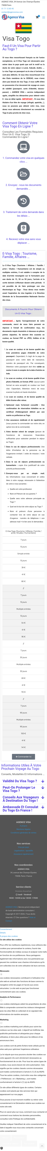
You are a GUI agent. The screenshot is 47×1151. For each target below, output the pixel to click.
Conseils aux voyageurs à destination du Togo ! (21, 799)
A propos (23, 826)
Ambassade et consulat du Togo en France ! (20, 808)
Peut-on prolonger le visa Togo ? (19, 789)
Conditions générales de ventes (23, 833)
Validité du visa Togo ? (20, 781)
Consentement (6, 929)
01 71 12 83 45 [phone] (7, 9)
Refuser (5, 1138)
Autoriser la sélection (10, 1144)
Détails (3, 933)
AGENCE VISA (11, 907)
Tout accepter (29, 1144)
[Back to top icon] (42, 1146)
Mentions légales (24, 829)
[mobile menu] (44, 17)
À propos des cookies (9, 936)
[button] (23, 781)
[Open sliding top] (23, 3)
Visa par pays (23, 847)
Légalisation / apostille (23, 851)
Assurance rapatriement (23, 854)
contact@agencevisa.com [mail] (12, 12)
